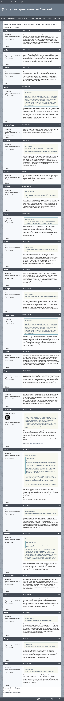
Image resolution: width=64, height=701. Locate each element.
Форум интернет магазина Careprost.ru (30, 9)
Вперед (17, 27)
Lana (6, 87)
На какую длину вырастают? (46, 24)
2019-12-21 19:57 (26, 67)
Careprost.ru (26, 443)
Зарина (7, 141)
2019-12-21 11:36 (26, 30)
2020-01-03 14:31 (26, 241)
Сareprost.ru (46, 699)
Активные (18, 2)
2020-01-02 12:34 (26, 214)
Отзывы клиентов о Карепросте (22, 24)
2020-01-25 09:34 (26, 409)
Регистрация (52, 18)
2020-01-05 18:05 (26, 351)
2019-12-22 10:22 (26, 125)
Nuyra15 (7, 371)
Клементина (9, 315)
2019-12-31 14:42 (26, 140)
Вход (59, 18)
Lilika (6, 50)
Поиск (44, 18)
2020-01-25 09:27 (26, 390)
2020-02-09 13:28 (26, 663)
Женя (6, 242)
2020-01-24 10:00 (26, 371)
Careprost (8, 409)
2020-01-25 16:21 (26, 575)
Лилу (6, 31)
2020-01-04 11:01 (26, 269)
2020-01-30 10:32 (26, 594)
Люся (6, 639)
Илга (6, 664)
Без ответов (25, 2)
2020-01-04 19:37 (26, 315)
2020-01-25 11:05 (26, 449)
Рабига (6, 68)
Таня (6, 613)
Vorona (6, 171)
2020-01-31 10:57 (26, 612)
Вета (6, 269)
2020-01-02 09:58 (26, 186)
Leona (6, 351)
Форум (3, 18)
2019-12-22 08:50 (26, 87)
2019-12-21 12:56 (26, 50)
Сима (6, 506)
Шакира (7, 289)
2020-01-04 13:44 (26, 288)
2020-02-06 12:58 (26, 639)
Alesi (6, 390)
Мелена (7, 533)
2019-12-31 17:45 (26, 171)
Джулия (7, 186)
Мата (6, 214)
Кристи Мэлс (9, 125)
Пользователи (11, 18)
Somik (6, 595)
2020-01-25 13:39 (26, 505)
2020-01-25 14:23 (26, 533)
